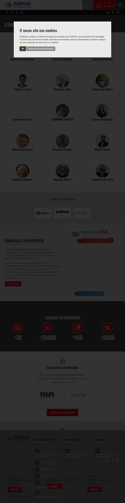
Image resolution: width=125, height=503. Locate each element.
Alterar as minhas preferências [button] (40, 49)
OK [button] (23, 49)
